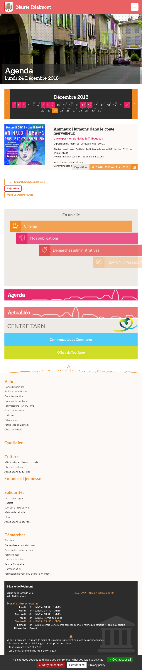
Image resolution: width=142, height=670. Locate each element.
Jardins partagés (13, 497)
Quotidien (13, 442)
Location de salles (14, 559)
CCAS (7, 516)
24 (56, 110)
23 (50, 110)
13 (77, 104)
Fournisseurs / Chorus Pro (19, 405)
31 (100, 110)
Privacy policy (96, 664)
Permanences (11, 554)
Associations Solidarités (17, 521)
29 (87, 110)
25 (62, 110)
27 (75, 110)
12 (71, 104)
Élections (9, 540)
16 (96, 104)
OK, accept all (120, 659)
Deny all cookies (51, 664)
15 (90, 104)
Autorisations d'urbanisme (19, 550)
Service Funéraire (14, 564)
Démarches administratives (19, 545)
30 (94, 110)
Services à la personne (16, 507)
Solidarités (14, 492)
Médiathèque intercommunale (21, 462)
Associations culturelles (17, 471)
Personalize (77, 664)
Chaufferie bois (13, 429)
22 (43, 110)
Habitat (8, 502)
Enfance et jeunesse (22, 478)
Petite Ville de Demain (16, 424)
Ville (8, 381)
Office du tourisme (14, 410)
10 (59, 104)
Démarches (15, 534)
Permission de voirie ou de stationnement (27, 573)
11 (65, 104)
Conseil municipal (14, 386)
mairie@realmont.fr (102, 592)
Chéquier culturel (14, 466)
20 (121, 104)
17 (103, 104)
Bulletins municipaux (15, 391)
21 (128, 104)
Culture (11, 456)
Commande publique (16, 401)
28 (81, 110)
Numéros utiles (12, 568)
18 (109, 104)
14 (84, 104)
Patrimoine (10, 420)
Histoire (8, 415)
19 (115, 104)
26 (68, 110)
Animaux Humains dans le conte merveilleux (71, 147)
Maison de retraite (14, 512)
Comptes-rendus (13, 396)
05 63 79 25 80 (82, 592)
